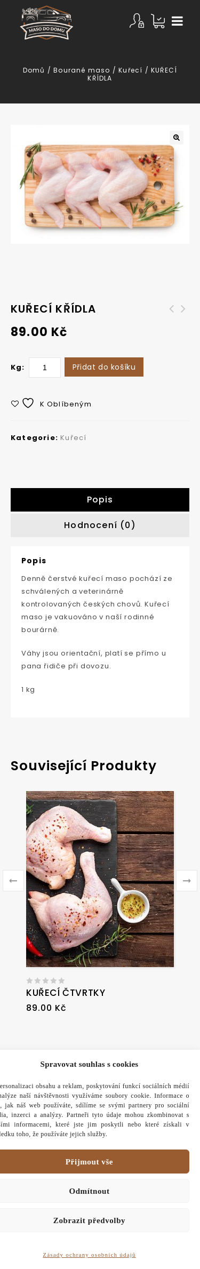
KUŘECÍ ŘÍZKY (183, 315)
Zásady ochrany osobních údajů (89, 1254)
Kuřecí (130, 70)
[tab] (100, 500)
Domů (34, 70)
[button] (176, 138)
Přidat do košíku (104, 367)
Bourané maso (81, 70)
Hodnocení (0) (100, 525)
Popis (100, 499)
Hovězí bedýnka (172, 315)
